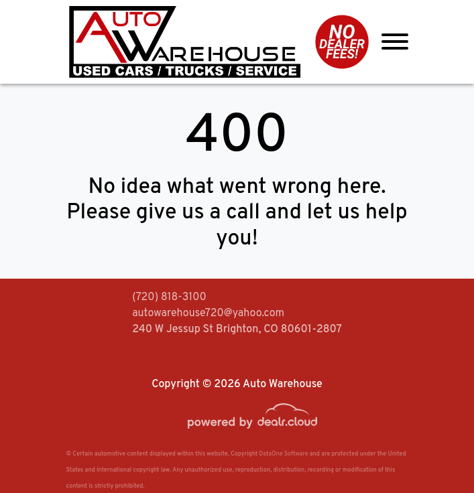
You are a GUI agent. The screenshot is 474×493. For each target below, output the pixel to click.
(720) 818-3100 (169, 297)
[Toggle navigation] (394, 42)
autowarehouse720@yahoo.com (208, 313)
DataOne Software (283, 453)
